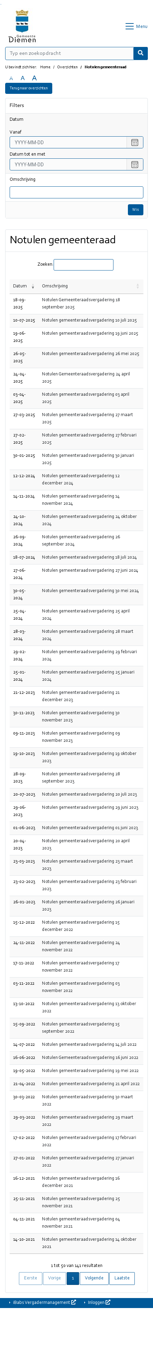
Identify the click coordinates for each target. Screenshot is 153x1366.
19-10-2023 (24, 753)
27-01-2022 (24, 1158)
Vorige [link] (54, 1278)
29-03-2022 (24, 1117)
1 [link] (73, 1278)
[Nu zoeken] (140, 53)
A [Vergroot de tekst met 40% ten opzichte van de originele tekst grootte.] (34, 78)
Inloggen (98, 1302)
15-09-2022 (24, 1024)
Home (45, 67)
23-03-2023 (24, 861)
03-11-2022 (23, 983)
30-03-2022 (24, 1097)
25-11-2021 (24, 1199)
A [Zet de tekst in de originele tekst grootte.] (11, 78)
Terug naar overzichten (29, 88)
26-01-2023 (24, 902)
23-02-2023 (24, 881)
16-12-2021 (24, 1178)
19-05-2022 (24, 1071)
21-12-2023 (24, 692)
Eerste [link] (30, 1278)
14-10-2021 (24, 1239)
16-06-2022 (24, 1057)
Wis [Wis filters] (135, 210)
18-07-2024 (24, 557)
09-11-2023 (24, 733)
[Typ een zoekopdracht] (76, 53)
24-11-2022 (24, 943)
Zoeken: (45, 264)
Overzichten (67, 67)
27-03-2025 (24, 415)
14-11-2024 (24, 496)
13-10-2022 (23, 1004)
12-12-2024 (24, 476)
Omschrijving (22, 179)
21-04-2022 (24, 1084)
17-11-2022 (23, 963)
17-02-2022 (24, 1138)
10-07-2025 (24, 320)
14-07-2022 (24, 1044)
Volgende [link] (94, 1278)
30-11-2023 (23, 713)
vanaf (15, 132)
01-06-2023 (24, 828)
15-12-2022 (24, 922)
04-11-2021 (24, 1219)
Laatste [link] (122, 1278)
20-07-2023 (24, 794)
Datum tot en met (27, 154)
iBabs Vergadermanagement (44, 1302)
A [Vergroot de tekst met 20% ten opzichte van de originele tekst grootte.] (23, 78)
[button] (33, 286)
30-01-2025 (24, 455)
